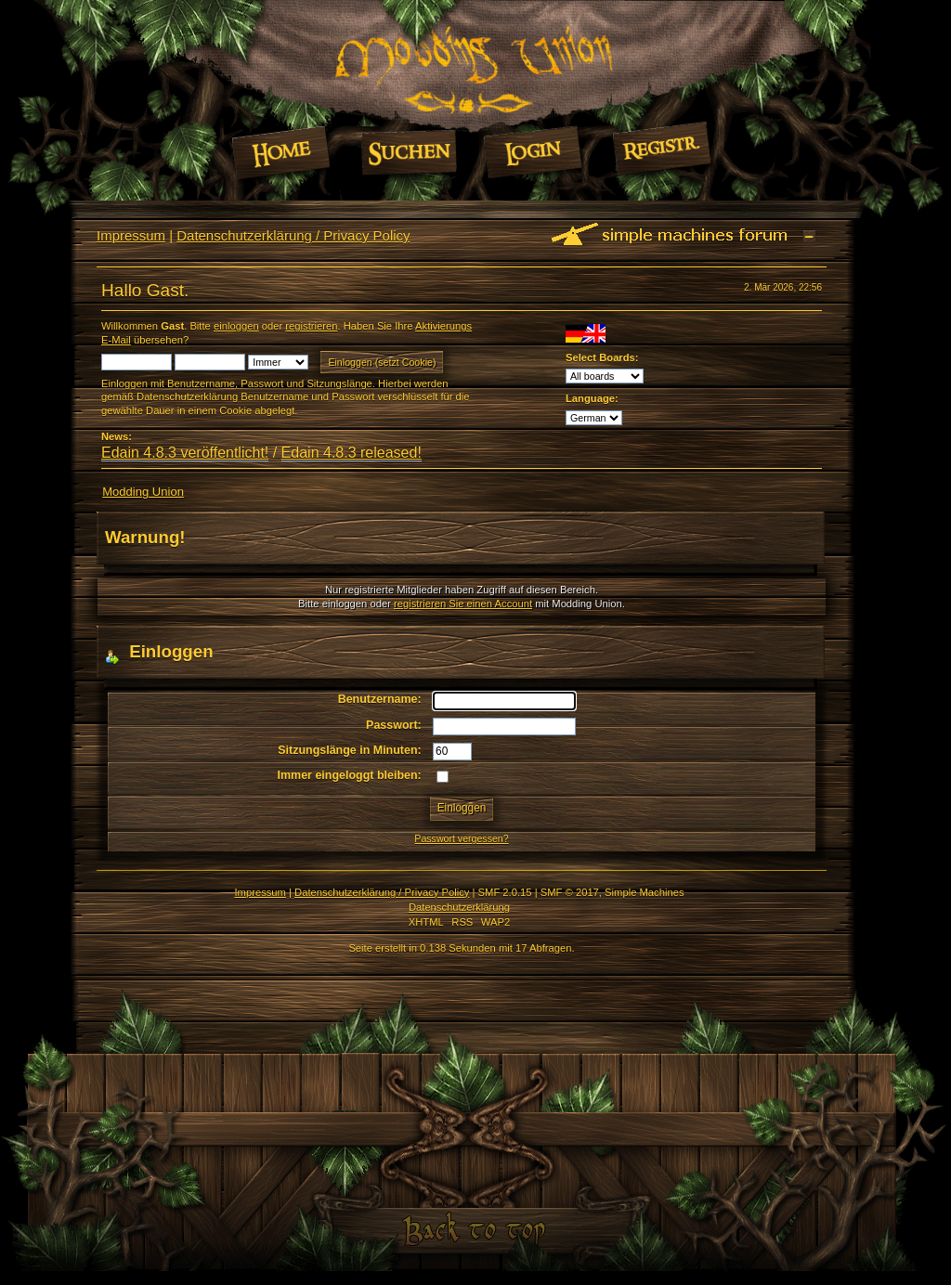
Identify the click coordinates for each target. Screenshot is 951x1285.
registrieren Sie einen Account (463, 603)
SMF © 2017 (570, 892)
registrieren (311, 325)
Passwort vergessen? (461, 838)
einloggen (236, 325)
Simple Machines (644, 892)
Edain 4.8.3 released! (351, 453)
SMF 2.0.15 (505, 892)
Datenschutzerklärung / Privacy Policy (293, 235)
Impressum (131, 235)
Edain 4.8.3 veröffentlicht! (184, 453)
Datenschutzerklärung (459, 907)
